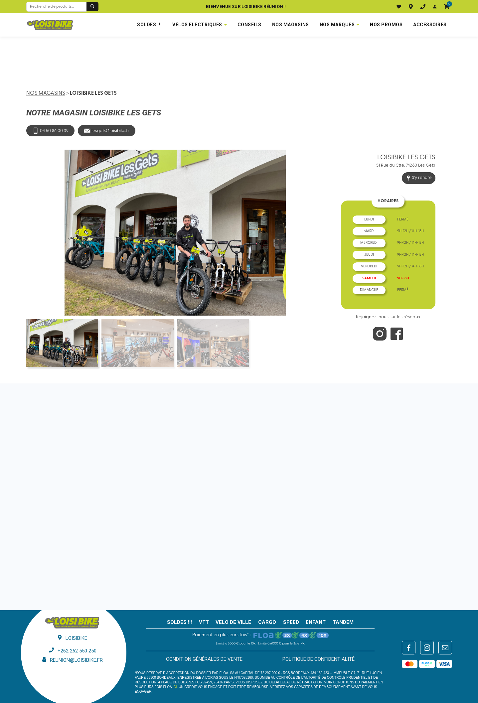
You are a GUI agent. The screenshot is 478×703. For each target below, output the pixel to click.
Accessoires (430, 24)
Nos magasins (45, 93)
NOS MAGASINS (290, 24)
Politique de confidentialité (318, 659)
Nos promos (386, 24)
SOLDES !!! (149, 24)
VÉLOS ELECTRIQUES (197, 24)
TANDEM (343, 622)
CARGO (267, 622)
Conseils (249, 24)
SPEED (291, 622)
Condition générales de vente (204, 659)
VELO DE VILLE (233, 622)
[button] (459, 228)
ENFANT (316, 622)
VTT (204, 622)
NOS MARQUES (337, 24)
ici (175, 687)
